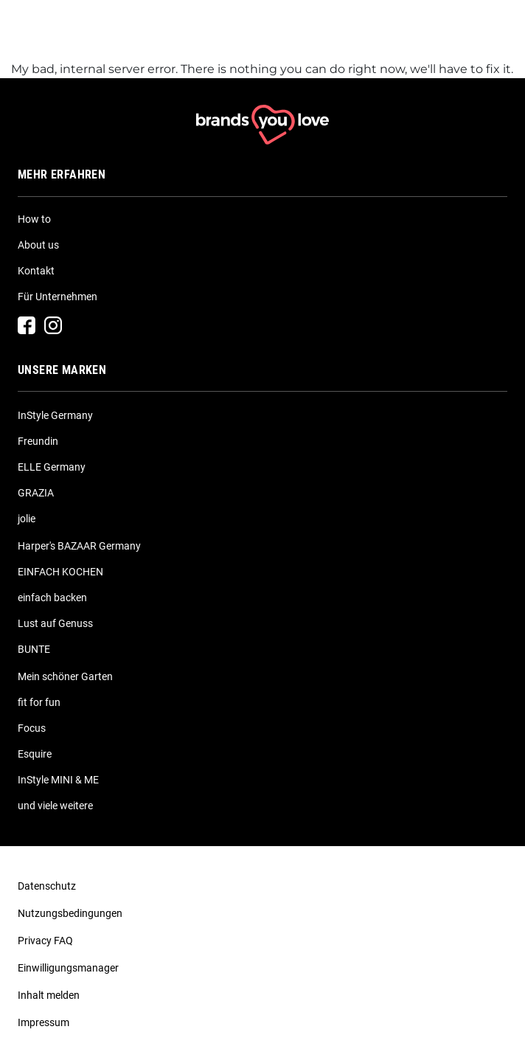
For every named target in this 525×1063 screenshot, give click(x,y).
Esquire (35, 754)
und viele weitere (55, 805)
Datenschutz (47, 886)
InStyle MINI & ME (58, 780)
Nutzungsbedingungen (70, 913)
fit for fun (39, 702)
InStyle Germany (55, 415)
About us (38, 245)
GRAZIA (36, 493)
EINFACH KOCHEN (60, 572)
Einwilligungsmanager (68, 968)
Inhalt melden (49, 995)
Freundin (38, 441)
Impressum (43, 1022)
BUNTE (34, 649)
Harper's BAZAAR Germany (79, 546)
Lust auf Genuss (55, 623)
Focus (32, 728)
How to (34, 219)
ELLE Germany (52, 467)
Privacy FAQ (45, 940)
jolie (26, 518)
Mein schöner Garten (65, 676)
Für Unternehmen (57, 296)
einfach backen (52, 597)
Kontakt (36, 271)
